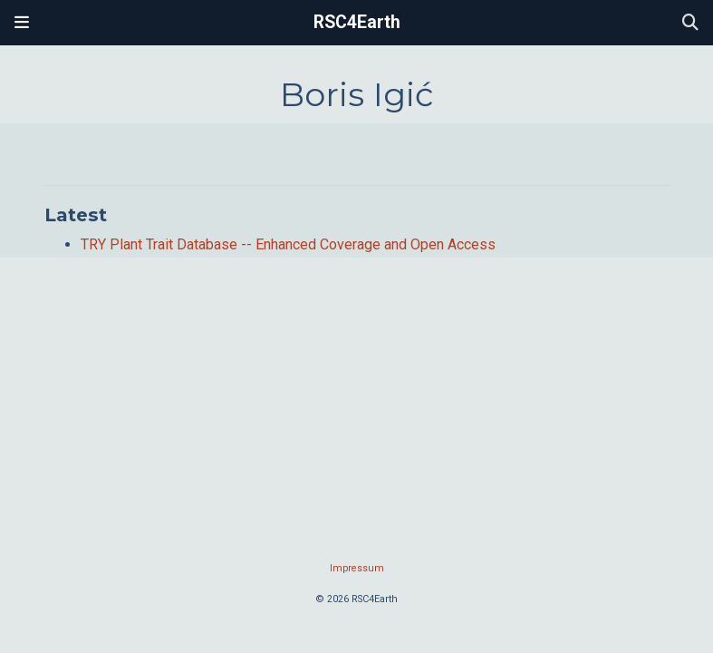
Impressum (357, 568)
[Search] (690, 23)
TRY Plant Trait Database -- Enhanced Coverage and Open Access (288, 244)
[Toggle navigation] (21, 22)
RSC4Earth (356, 22)
